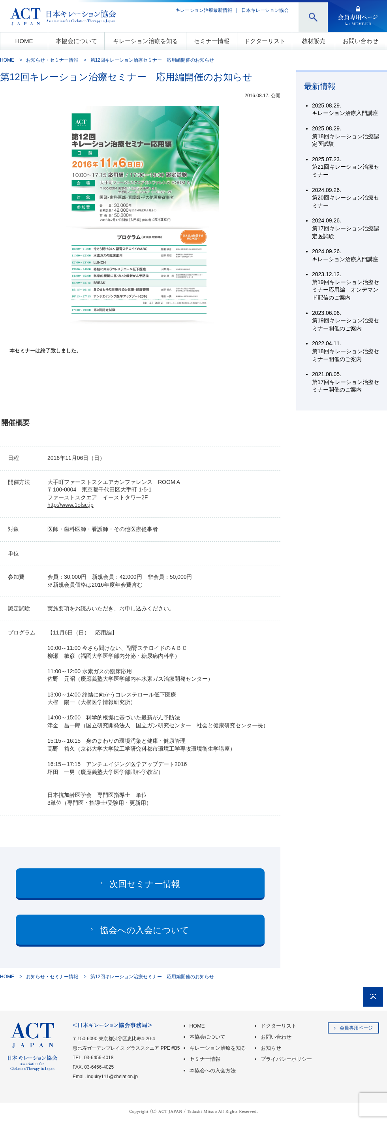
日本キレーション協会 (265, 10)
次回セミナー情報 (144, 884)
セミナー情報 (211, 41)
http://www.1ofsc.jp (70, 505)
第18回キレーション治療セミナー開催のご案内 (345, 351)
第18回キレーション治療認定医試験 (345, 136)
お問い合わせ (360, 41)
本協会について (76, 41)
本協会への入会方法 (213, 1070)
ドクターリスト (265, 41)
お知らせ (271, 1048)
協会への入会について (144, 930)
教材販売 (313, 41)
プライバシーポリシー (286, 1059)
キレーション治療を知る (145, 41)
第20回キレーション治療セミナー (345, 198)
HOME (24, 41)
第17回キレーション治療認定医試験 (345, 228)
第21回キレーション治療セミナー (345, 167)
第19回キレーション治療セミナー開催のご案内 (345, 320)
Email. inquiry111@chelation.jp (105, 1076)
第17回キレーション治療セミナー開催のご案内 (345, 382)
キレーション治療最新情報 (203, 10)
